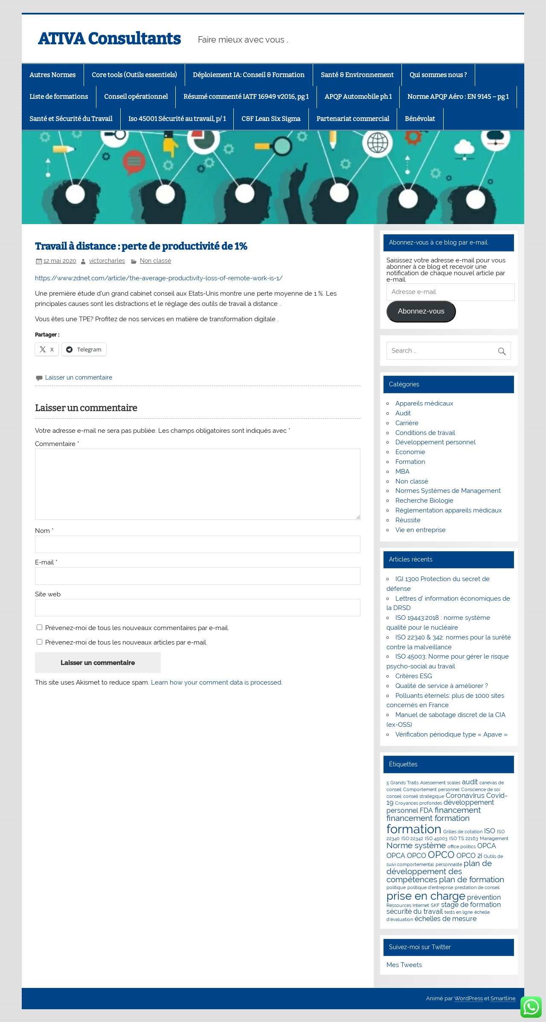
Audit (403, 413)
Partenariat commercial (353, 119)
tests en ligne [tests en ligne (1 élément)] (458, 912)
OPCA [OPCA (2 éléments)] (486, 846)
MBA (402, 471)
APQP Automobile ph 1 (358, 97)
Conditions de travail (425, 433)
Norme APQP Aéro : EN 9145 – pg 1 (457, 97)
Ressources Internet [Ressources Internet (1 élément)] (407, 905)
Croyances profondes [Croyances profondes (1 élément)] (418, 803)
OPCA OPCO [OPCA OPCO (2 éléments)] (406, 856)
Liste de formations (58, 97)
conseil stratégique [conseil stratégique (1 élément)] (423, 796)
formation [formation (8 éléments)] (413, 828)
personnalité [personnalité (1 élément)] (449, 864)
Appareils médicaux (424, 403)
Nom (44, 531)
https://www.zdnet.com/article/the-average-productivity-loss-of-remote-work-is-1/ (159, 278)
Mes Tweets (404, 965)
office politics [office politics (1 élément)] (461, 846)
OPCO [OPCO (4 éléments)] (441, 854)
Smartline (503, 998)
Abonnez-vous (421, 311)
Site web (48, 594)
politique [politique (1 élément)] (396, 887)
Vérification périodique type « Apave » (451, 734)
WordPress (468, 998)
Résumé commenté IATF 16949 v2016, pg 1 (245, 97)
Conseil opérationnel (136, 97)
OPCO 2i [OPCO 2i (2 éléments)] (469, 856)
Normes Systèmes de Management (448, 491)
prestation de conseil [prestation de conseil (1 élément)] (477, 887)
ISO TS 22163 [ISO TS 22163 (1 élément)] (463, 838)
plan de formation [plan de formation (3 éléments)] (471, 879)
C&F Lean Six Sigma (270, 119)
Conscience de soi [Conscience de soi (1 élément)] (480, 789)
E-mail (46, 562)
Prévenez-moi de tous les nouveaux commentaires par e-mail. (137, 628)
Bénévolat (420, 119)
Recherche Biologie (424, 500)
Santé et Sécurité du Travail (70, 119)
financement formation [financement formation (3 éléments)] (428, 818)
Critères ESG (413, 676)
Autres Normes (52, 75)
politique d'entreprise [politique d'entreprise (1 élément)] (430, 887)
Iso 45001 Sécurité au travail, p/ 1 (177, 119)
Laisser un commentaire (78, 377)
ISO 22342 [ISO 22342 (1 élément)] (412, 838)
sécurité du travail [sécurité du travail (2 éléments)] (414, 911)
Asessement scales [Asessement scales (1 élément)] (440, 782)
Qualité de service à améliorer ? (441, 686)
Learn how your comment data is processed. (216, 682)
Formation (410, 462)
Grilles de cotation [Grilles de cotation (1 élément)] (462, 831)
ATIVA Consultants (109, 39)
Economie (410, 452)
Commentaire (57, 444)
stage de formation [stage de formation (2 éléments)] (471, 905)
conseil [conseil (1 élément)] (393, 796)
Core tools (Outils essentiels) (134, 75)
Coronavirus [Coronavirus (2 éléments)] (465, 796)
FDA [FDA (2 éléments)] (426, 810)
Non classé (155, 260)
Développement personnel (435, 442)
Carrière (406, 423)
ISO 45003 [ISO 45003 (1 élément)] (436, 838)
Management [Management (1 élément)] (494, 838)
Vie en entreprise (420, 530)
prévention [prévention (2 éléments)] (484, 897)
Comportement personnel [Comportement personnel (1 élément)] (431, 789)
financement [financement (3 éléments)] (458, 810)
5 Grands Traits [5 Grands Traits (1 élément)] (402, 782)
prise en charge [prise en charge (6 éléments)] (425, 895)
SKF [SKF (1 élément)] (435, 905)
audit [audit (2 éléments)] (470, 782)
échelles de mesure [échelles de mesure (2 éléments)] (445, 919)
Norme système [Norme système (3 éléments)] (416, 845)
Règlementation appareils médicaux (448, 510)
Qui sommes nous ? (438, 75)
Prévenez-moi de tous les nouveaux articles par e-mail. (126, 642)
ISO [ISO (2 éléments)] (489, 831)
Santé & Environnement (357, 75)
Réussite (408, 520)
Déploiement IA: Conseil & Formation (249, 75)
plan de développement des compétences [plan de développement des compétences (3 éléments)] (439, 871)
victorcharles (107, 260)
